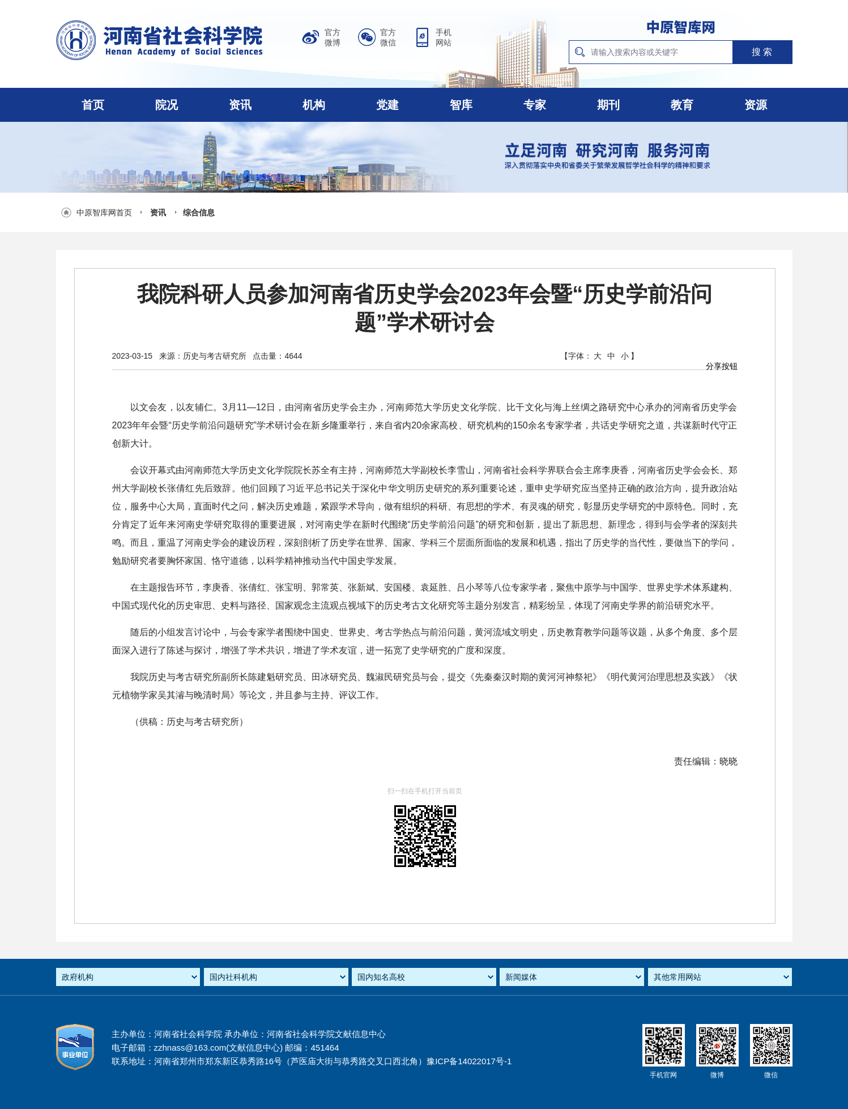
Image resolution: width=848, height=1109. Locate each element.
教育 (682, 105)
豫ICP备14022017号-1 (469, 1061)
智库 (461, 105)
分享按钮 (722, 366)
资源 (755, 105)
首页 (93, 105)
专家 (534, 105)
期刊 (608, 105)
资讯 (240, 105)
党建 (387, 105)
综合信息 (199, 212)
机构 (313, 105)
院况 (166, 105)
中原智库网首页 (104, 212)
